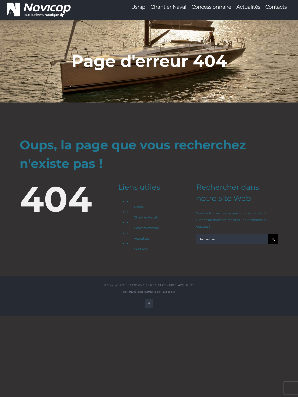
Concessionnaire (146, 228)
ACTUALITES (186, 285)
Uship (138, 207)
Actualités (141, 238)
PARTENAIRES (167, 285)
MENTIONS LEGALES (143, 285)
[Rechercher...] (232, 239)
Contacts (141, 249)
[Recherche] (273, 239)
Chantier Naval (145, 217)
